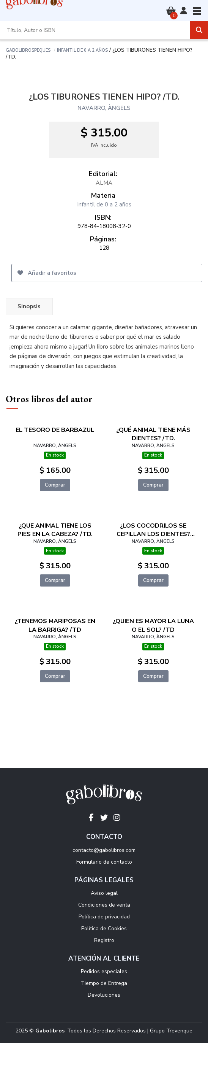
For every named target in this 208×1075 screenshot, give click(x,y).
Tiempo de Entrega (104, 983)
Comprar (55, 484)
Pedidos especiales (104, 971)
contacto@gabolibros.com (104, 850)
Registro (104, 940)
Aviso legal (104, 893)
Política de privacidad (104, 916)
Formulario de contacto (104, 862)
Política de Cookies (104, 928)
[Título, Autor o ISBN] (95, 30)
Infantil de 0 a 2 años (82, 50)
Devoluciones (104, 995)
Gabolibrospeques (28, 50)
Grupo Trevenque (171, 1030)
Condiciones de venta (104, 905)
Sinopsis (29, 306)
